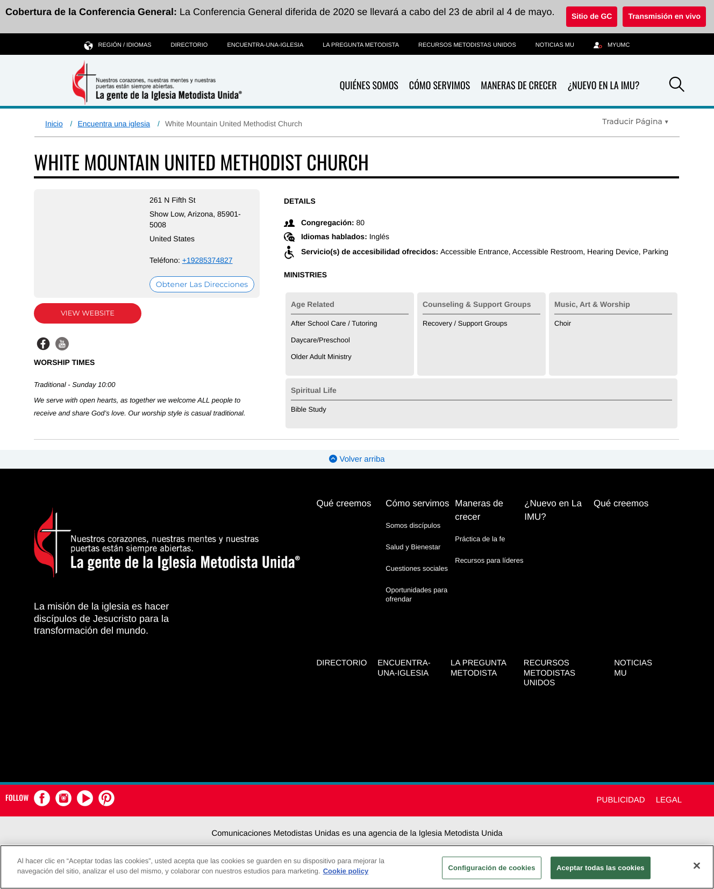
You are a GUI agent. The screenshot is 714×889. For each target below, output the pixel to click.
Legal (669, 800)
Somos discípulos (412, 525)
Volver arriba (356, 459)
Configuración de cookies (491, 868)
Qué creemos (343, 503)
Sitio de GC (592, 16)
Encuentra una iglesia (113, 123)
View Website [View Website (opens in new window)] (88, 313)
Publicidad (621, 800)
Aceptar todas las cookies (600, 868)
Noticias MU (555, 45)
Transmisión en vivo (664, 16)
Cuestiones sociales (416, 568)
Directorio (189, 45)
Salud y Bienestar (412, 547)
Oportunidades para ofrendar (416, 594)
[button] (676, 86)
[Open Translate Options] (635, 121)
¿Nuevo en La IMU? (603, 85)
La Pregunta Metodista (361, 45)
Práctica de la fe (480, 539)
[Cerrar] (697, 865)
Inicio (54, 123)
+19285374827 (207, 260)
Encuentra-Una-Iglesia (265, 45)
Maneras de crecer (518, 86)
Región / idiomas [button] (118, 45)
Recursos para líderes (489, 560)
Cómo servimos (439, 86)
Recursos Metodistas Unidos (467, 45)
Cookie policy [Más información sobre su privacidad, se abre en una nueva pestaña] (346, 871)
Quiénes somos (369, 86)
